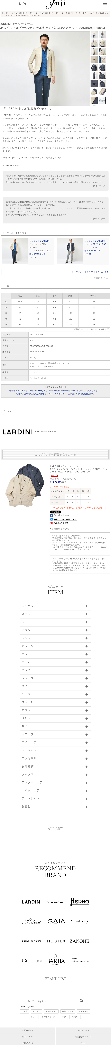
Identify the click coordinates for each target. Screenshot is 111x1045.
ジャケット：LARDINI (39, 241)
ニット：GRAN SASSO (95, 244)
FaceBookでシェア (62, 515)
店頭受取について (61, 529)
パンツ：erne (90, 247)
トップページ (8, 13)
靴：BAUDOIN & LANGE (37, 255)
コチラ (107, 329)
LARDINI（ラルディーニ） (28, 13)
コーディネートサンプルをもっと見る (90, 272)
